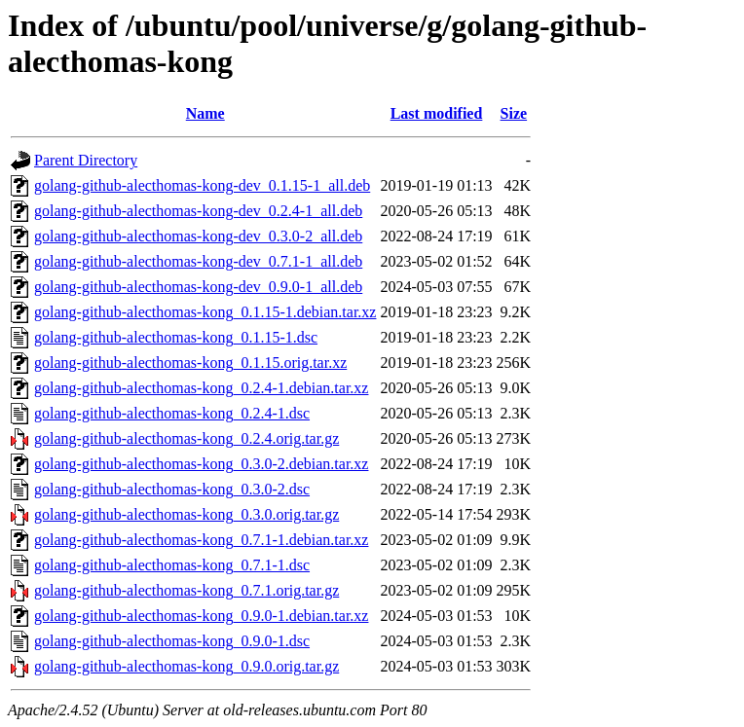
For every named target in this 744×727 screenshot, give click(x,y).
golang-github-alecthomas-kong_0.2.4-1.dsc (172, 413)
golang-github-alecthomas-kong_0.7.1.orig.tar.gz (186, 590)
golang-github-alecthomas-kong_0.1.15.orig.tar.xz (190, 362)
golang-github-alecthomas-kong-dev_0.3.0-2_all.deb (198, 236)
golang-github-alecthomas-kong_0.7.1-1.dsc (172, 565)
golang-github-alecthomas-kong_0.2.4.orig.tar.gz (186, 438)
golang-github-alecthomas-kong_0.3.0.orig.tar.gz (186, 514)
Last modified (437, 113)
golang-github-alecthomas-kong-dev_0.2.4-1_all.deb (198, 210)
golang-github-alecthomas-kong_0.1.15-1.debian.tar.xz (205, 312)
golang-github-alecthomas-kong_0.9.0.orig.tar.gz (186, 666)
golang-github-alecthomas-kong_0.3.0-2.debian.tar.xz (201, 463)
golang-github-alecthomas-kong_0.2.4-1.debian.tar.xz (201, 388)
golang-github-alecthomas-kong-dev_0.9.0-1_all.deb (198, 286)
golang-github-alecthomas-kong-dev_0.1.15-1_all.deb (202, 185)
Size (514, 113)
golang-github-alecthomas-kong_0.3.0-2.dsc (172, 489)
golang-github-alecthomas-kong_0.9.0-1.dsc (172, 641)
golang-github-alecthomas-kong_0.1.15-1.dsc (175, 337)
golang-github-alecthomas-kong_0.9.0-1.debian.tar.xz (201, 615)
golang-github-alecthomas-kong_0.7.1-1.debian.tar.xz (201, 539)
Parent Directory (85, 160)
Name (205, 113)
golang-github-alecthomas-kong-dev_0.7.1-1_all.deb (198, 261)
